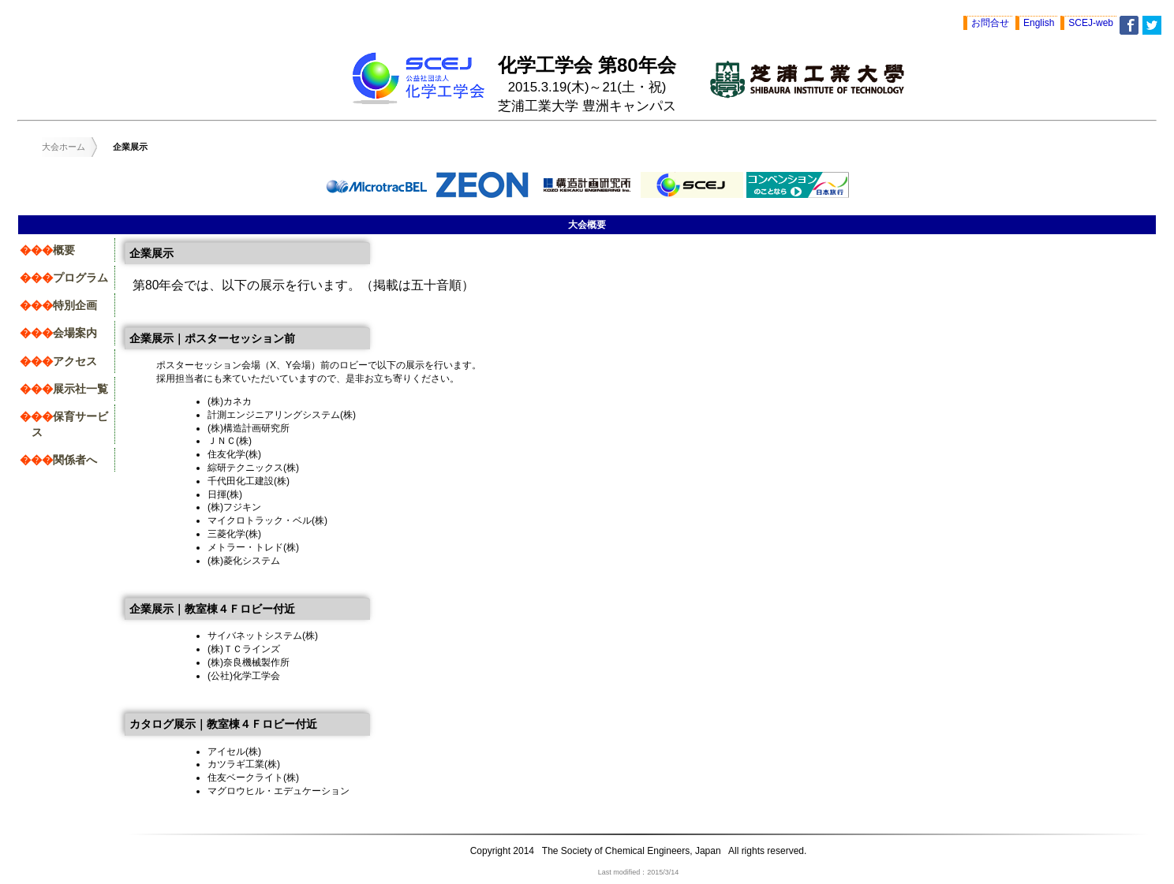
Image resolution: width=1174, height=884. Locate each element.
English (1038, 22)
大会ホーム (63, 146)
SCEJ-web (1090, 22)
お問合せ (990, 22)
